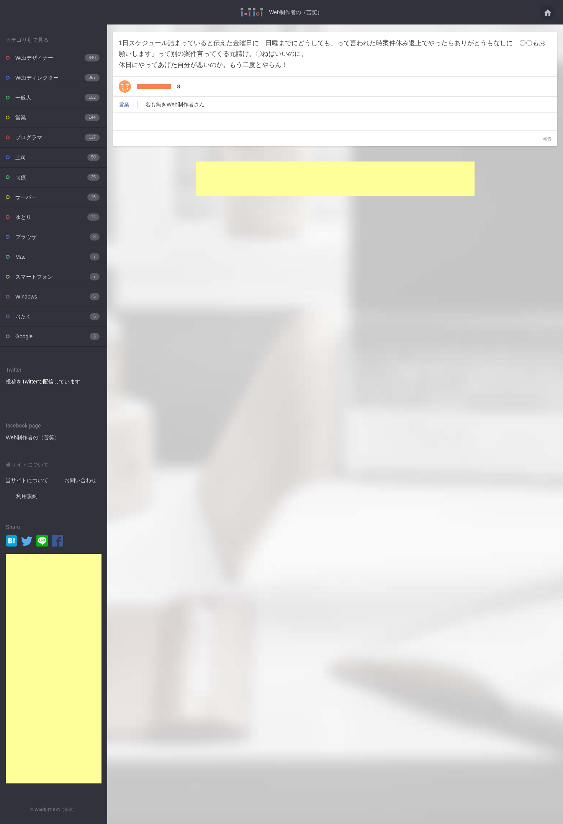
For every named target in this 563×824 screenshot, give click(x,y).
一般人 (57, 97)
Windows (57, 296)
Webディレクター (57, 77)
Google (57, 336)
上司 (57, 157)
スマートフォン (57, 276)
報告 (547, 138)
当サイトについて (26, 480)
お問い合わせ (80, 480)
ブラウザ (57, 236)
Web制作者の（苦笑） (296, 12)
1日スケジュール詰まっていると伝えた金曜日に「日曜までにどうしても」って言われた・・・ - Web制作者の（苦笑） (251, 12)
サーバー (57, 197)
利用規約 (27, 496)
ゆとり (57, 216)
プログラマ (57, 137)
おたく (57, 316)
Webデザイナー (57, 57)
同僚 (57, 177)
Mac (57, 256)
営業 (57, 117)
